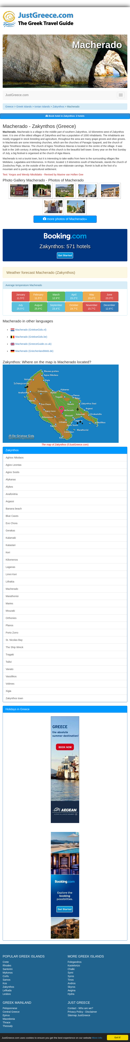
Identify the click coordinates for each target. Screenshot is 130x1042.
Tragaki (10, 654)
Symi (70, 972)
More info (97, 1038)
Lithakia (10, 581)
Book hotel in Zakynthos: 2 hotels (64, 116)
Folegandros (75, 962)
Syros (71, 976)
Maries (9, 603)
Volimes (10, 683)
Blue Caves (12, 516)
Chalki (71, 969)
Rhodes (7, 965)
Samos (6, 979)
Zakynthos (58, 106)
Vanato (9, 669)
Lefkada (7, 990)
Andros (71, 983)
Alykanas (11, 479)
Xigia (8, 691)
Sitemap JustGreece (79, 1015)
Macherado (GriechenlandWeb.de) (32, 351)
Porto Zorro (12, 632)
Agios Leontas (13, 464)
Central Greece (11, 1011)
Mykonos (8, 972)
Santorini (7, 969)
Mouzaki (10, 610)
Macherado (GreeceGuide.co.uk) (31, 343)
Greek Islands (24, 106)
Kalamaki (11, 537)
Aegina (71, 990)
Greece (9, 106)
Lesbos (7, 994)
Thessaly (8, 1026)
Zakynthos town (14, 698)
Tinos (71, 979)
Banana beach (14, 508)
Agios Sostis (12, 472)
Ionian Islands (42, 106)
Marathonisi (12, 596)
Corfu (6, 976)
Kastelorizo (74, 965)
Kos (5, 983)
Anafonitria (12, 494)
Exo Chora (11, 523)
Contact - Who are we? (80, 1008)
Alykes (9, 486)
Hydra (71, 994)
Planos (9, 625)
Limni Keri (11, 574)
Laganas (10, 567)
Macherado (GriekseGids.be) (29, 336)
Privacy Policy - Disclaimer (82, 1011)
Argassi (10, 501)
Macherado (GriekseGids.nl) (28, 329)
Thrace (6, 1022)
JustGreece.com (17, 95)
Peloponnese (10, 1008)
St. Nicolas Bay (14, 640)
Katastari (10, 545)
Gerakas (10, 530)
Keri (8, 552)
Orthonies (11, 618)
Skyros (71, 986)
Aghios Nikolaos (14, 457)
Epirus (6, 1015)
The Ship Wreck (14, 647)
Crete (6, 962)
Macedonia (9, 1018)
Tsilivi (9, 661)
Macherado (12, 588)
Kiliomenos (12, 559)
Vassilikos (11, 676)
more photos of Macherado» (65, 219)
